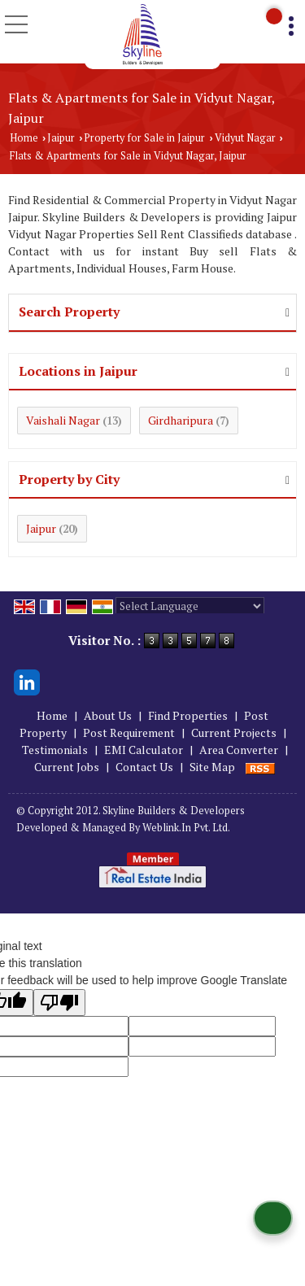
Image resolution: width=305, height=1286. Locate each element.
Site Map (212, 766)
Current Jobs (66, 766)
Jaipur (61, 138)
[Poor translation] (59, 1002)
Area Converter (238, 749)
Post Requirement (129, 732)
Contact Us (144, 766)
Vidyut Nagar (245, 138)
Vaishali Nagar (63, 420)
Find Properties (188, 715)
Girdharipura (180, 420)
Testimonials (55, 749)
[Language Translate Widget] (189, 606)
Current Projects (234, 732)
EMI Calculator (143, 749)
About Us (108, 715)
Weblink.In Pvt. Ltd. (186, 828)
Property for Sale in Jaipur (144, 138)
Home (24, 138)
